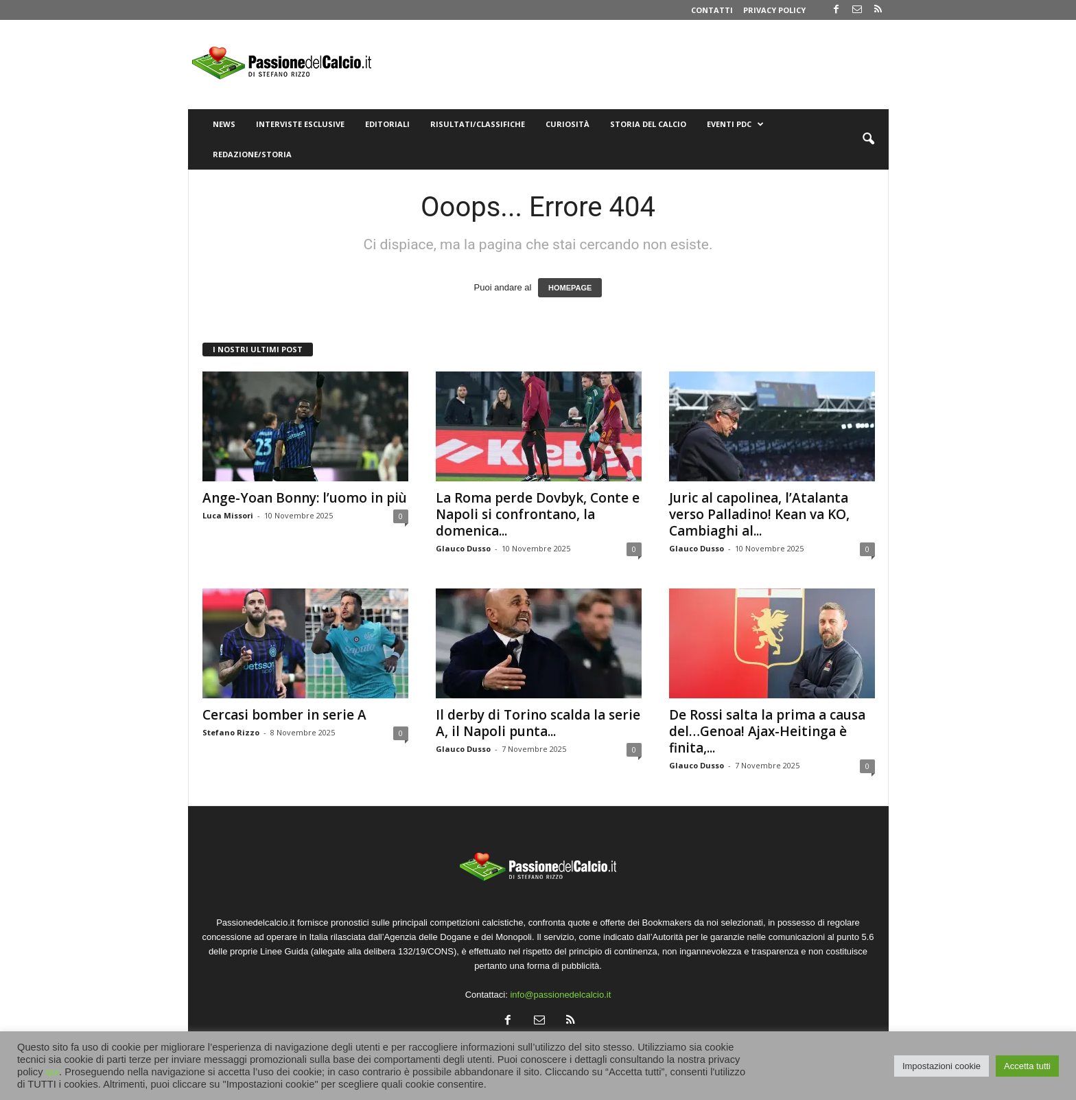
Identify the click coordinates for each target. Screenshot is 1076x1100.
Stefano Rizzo (230, 732)
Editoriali (387, 124)
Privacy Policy (774, 10)
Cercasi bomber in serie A (284, 715)
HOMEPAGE (570, 288)
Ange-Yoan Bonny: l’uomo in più (304, 498)
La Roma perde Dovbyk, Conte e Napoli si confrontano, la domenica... (538, 514)
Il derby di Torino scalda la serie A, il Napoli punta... (538, 723)
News (224, 124)
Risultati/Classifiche (477, 124)
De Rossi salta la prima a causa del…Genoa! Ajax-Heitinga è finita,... (767, 731)
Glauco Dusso (463, 548)
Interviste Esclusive (300, 124)
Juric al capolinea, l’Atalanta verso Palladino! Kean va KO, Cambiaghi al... (759, 514)
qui (53, 1071)
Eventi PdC (735, 124)
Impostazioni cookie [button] (941, 1066)
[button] (868, 139)
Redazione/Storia (252, 154)
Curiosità (567, 124)
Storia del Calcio (648, 124)
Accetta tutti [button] (1027, 1066)
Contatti (712, 10)
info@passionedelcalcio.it (560, 994)
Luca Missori (227, 515)
